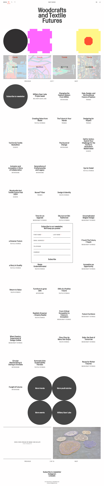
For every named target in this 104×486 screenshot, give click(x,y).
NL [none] (12, 2)
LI (100, 2)
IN (96, 2)
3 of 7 (52, 81)
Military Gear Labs (64, 413)
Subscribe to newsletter (15, 96)
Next (76, 81)
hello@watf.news (53, 483)
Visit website (27, 443)
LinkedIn (52, 476)
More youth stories (64, 388)
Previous (27, 81)
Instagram (52, 474)
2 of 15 (52, 461)
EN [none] (8, 2)
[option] (11, 2)
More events (40, 413)
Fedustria (48, 481)
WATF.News (52, 2)
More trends (40, 388)
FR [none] (14, 2)
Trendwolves (55, 481)
